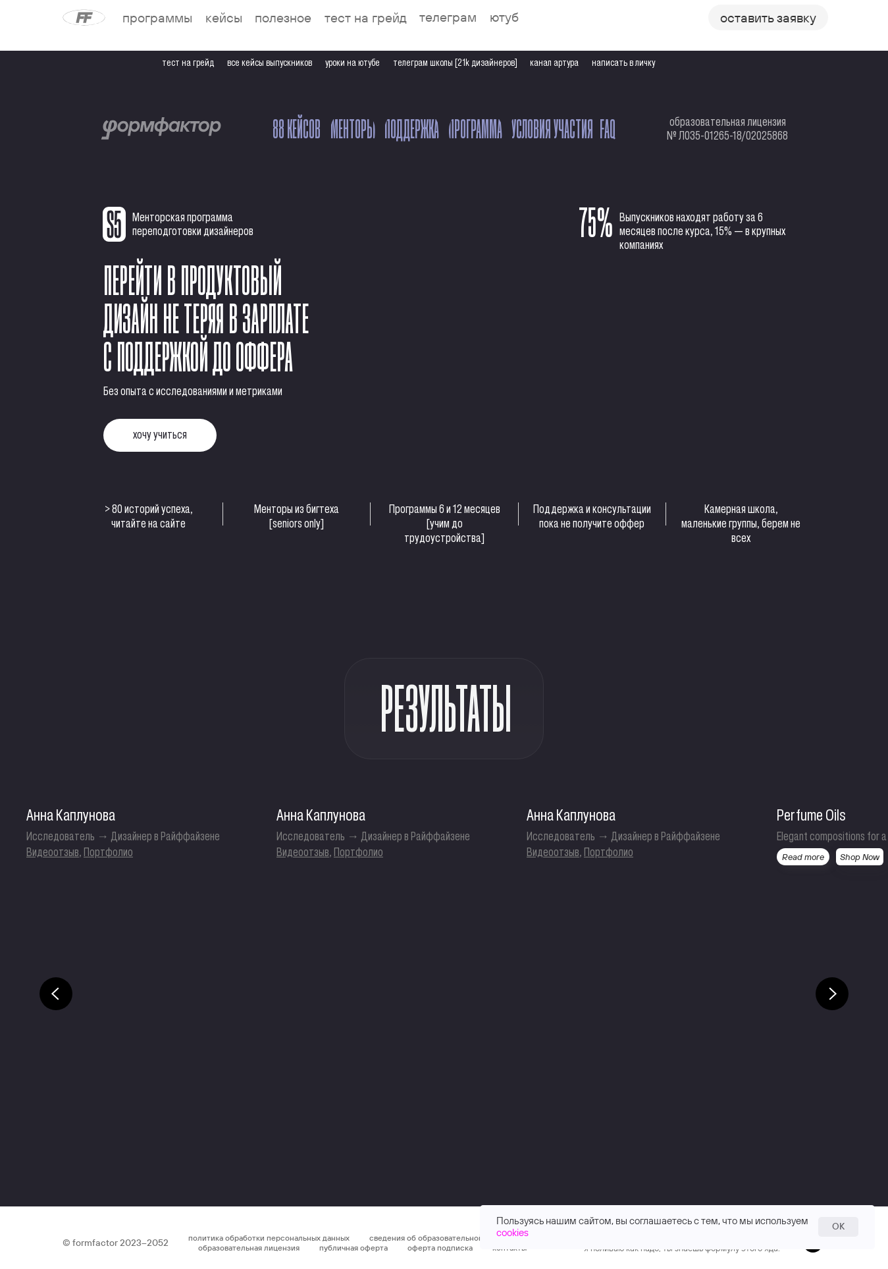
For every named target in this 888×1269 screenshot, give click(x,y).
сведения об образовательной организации (451, 1238)
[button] (768, 17)
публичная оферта (353, 1248)
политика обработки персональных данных (269, 1238)
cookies (512, 1232)
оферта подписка (440, 1248)
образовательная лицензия (249, 1248)
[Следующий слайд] (832, 993)
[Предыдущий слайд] (55, 993)
